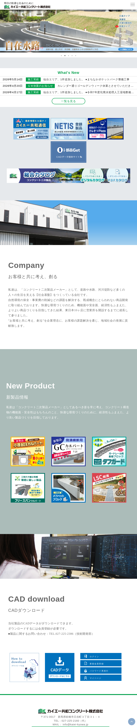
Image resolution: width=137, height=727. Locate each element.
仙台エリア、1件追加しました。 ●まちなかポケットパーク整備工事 (86, 79)
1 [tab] (61, 55)
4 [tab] (72, 55)
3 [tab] (68, 55)
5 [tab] (75, 55)
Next (130, 33)
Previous (8, 33)
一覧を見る (68, 101)
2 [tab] (65, 55)
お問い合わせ (70, 703)
